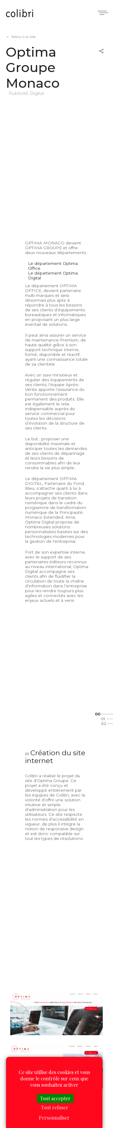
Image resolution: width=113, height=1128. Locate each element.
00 (97, 714)
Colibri (19, 13)
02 (103, 723)
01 (103, 718)
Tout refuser (54, 1107)
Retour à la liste (23, 37)
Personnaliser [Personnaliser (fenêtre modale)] (54, 1117)
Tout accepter (55, 1098)
